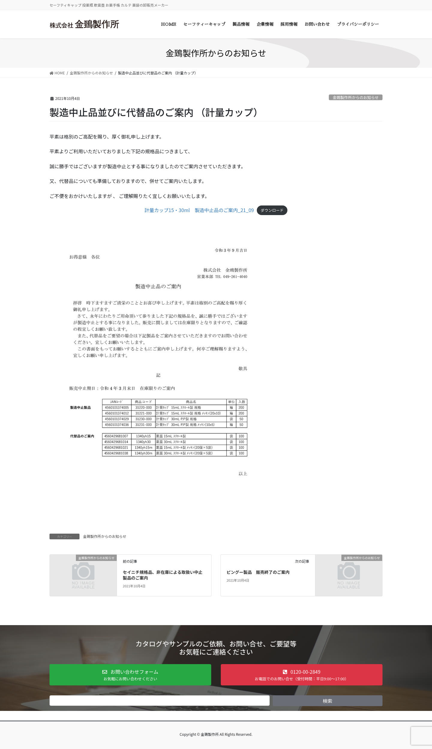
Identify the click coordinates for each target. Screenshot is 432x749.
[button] (130, 674)
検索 (327, 700)
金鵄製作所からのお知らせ (356, 97)
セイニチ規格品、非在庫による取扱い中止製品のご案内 (162, 575)
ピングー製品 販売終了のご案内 (258, 572)
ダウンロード (272, 210)
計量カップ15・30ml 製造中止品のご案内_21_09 (199, 210)
